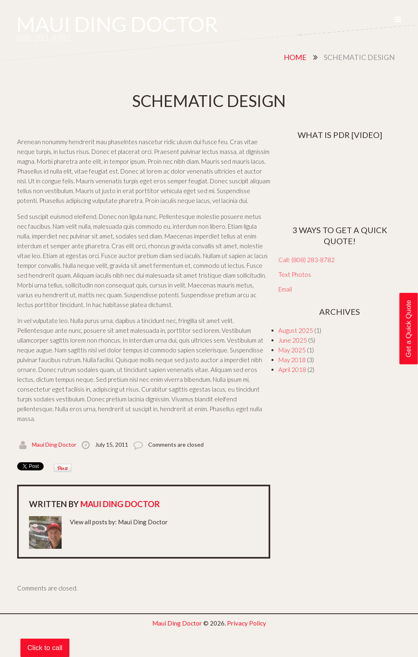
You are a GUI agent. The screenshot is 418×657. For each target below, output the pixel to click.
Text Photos (294, 274)
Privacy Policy (246, 623)
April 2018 (292, 369)
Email (285, 289)
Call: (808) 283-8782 (306, 259)
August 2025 (295, 330)
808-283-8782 (43, 37)
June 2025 (292, 340)
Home (295, 57)
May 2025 (292, 350)
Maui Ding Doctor (117, 23)
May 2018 (292, 359)
